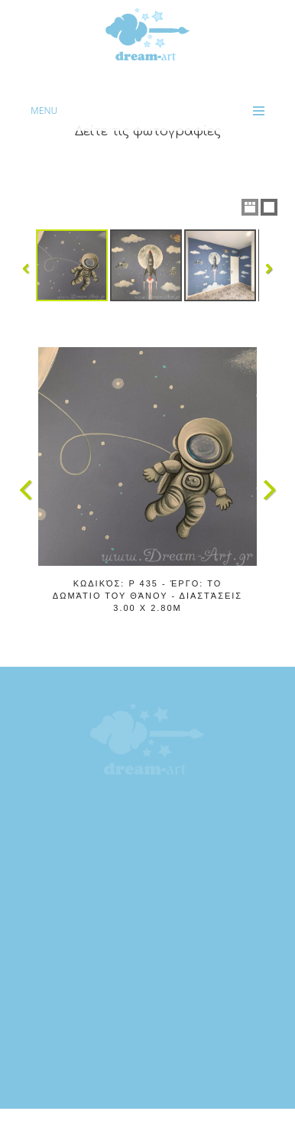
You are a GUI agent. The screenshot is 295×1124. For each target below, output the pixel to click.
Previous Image (26, 490)
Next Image (269, 490)
